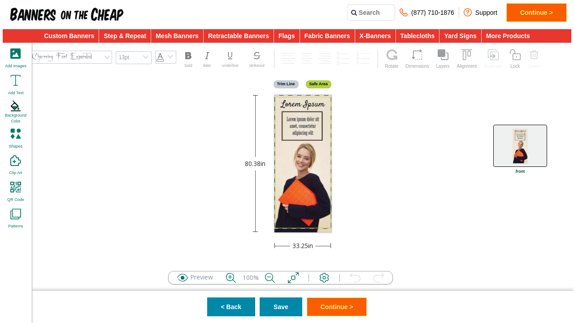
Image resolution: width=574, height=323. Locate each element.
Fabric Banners (327, 35)
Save (281, 306)
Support (480, 12)
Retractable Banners (238, 35)
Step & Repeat (125, 35)
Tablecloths (417, 35)
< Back (231, 306)
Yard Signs (460, 35)
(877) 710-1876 (427, 12)
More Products (508, 35)
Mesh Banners (177, 35)
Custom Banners (69, 35)
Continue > (536, 12)
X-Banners (375, 35)
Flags (286, 35)
